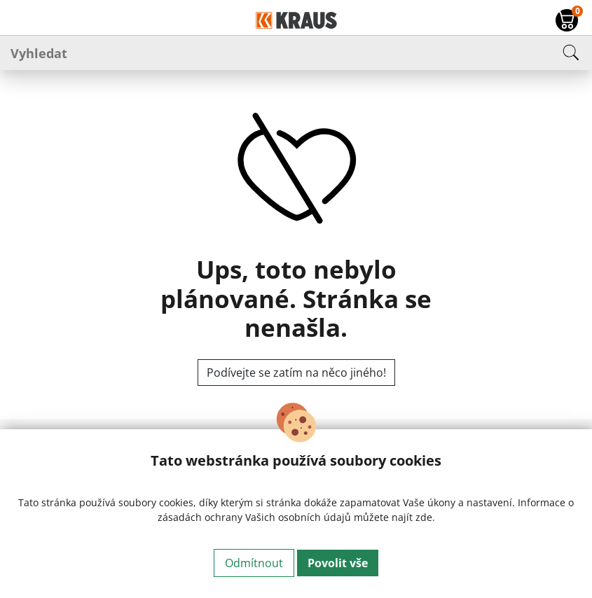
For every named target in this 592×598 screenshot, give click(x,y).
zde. (425, 517)
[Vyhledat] (296, 52)
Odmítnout (254, 563)
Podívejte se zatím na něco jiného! (296, 372)
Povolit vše (338, 563)
